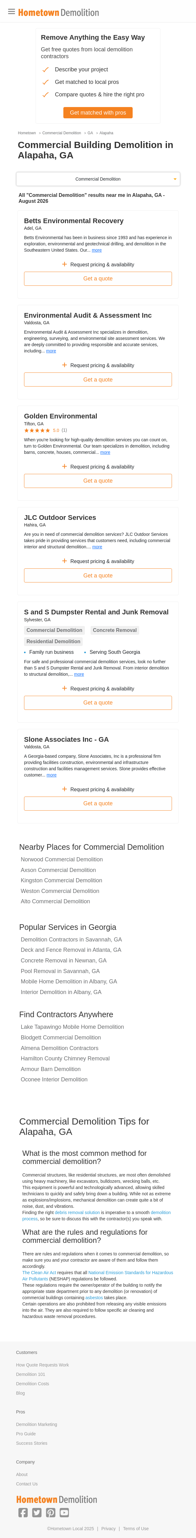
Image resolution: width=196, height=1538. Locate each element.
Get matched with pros (98, 113)
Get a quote (98, 278)
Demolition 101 (30, 1374)
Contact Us (27, 1483)
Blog (20, 1393)
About (22, 1474)
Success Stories (31, 1443)
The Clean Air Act (39, 1272)
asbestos (94, 1297)
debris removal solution (77, 1212)
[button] (23, 1512)
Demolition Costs (32, 1383)
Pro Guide (26, 1433)
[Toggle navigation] (11, 11)
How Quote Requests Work (42, 1364)
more (97, 250)
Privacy (108, 1528)
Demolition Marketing (36, 1424)
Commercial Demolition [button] (98, 179)
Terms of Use (136, 1528)
